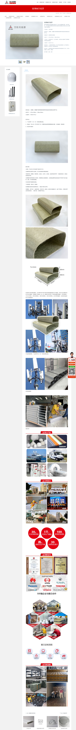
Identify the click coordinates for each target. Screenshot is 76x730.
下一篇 (63, 713)
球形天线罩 (12, 84)
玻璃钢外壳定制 (17, 17)
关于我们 (64, 2)
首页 (37, 2)
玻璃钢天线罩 (42, 2)
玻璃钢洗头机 (49, 16)
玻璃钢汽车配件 (55, 2)
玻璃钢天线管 (11, 98)
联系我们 (69, 2)
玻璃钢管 (60, 2)
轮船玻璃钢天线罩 (40, 728)
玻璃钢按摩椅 (8, 17)
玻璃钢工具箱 (67, 16)
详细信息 (26, 70)
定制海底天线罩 (64, 728)
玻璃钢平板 (42, 16)
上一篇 (30, 713)
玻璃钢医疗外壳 (48, 2)
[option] (24, 40)
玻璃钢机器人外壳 (58, 16)
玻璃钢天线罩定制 (52, 728)
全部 (6, 16)
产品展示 (64, 13)
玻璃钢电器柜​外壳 (12, 113)
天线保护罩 (28, 728)
